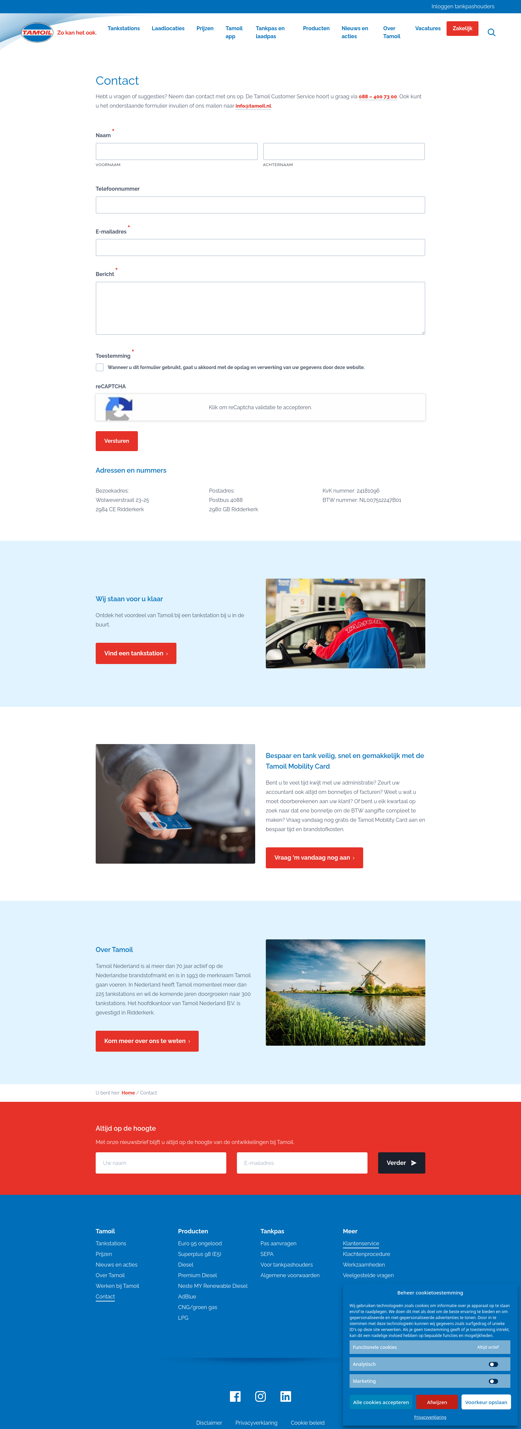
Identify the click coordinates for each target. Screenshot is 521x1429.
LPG (183, 1318)
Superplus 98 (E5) (199, 1254)
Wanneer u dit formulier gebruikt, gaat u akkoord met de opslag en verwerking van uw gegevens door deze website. (236, 367)
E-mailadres (113, 229)
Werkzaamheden (364, 1265)
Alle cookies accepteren (381, 1402)
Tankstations (111, 1243)
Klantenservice (361, 1243)
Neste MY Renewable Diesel (213, 1286)
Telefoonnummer (118, 189)
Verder (402, 1162)
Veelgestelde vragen (368, 1275)
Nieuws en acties (117, 1265)
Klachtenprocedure (366, 1254)
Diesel (185, 1265)
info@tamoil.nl (254, 106)
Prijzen (104, 1254)
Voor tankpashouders (286, 1265)
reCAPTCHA (111, 386)
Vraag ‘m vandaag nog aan (312, 857)
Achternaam (278, 164)
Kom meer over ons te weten (145, 1040)
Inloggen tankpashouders (463, 6)
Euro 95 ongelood (200, 1243)
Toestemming (115, 353)
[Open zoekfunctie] (492, 33)
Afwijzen (437, 1402)
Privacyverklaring (430, 1417)
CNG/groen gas (197, 1307)
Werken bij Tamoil (117, 1286)
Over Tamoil (110, 1275)
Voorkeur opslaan (486, 1402)
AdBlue (187, 1296)
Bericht (107, 272)
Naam (105, 133)
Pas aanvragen (278, 1243)
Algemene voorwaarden (290, 1275)
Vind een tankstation (133, 653)
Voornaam (108, 164)
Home (128, 1093)
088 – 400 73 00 (379, 96)
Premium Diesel (197, 1275)
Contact (105, 1296)
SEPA (266, 1254)
